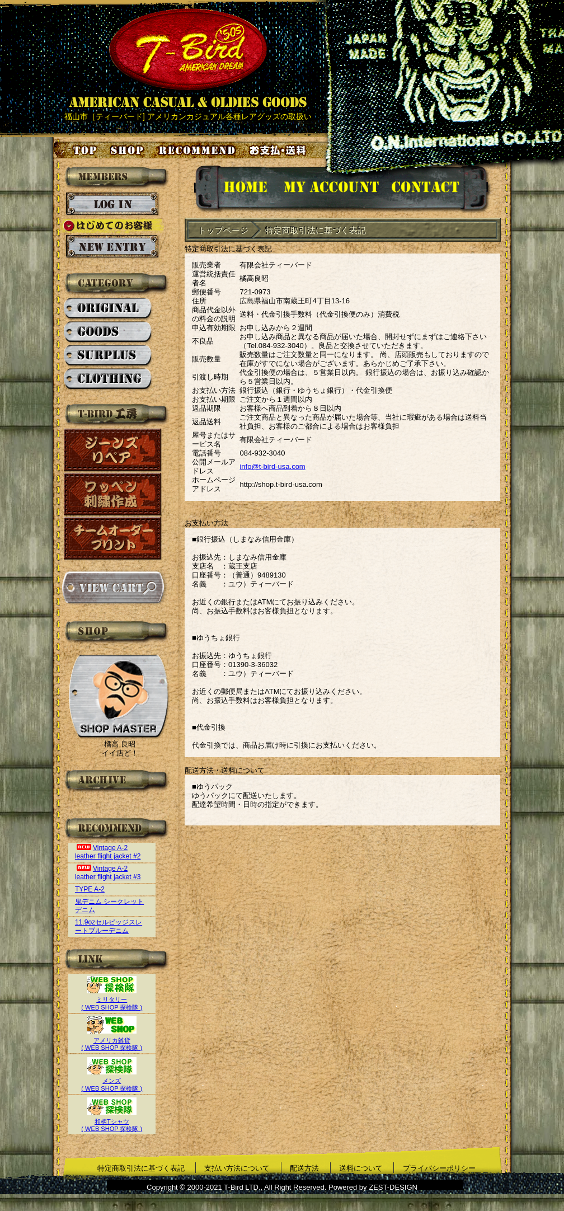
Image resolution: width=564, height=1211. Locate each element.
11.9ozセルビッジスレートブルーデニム (108, 926)
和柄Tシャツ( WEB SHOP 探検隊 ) (111, 1121)
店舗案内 (129, 150)
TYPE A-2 (90, 889)
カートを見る (112, 587)
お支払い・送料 (279, 150)
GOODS (108, 332)
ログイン (112, 204)
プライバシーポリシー (439, 1168)
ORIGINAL (108, 309)
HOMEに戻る (234, 189)
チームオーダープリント (113, 539)
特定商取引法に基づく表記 (141, 1168)
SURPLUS (108, 356)
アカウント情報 (330, 189)
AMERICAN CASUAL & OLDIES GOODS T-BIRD (188, 58)
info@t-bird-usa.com (272, 466)
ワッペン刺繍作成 (113, 494)
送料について (361, 1168)
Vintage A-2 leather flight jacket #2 (108, 852)
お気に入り (199, 150)
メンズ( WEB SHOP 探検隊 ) (111, 1081)
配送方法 (304, 1168)
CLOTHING (108, 379)
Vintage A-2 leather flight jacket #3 (108, 873)
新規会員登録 (112, 246)
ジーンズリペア (113, 450)
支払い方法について (237, 1168)
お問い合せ (439, 189)
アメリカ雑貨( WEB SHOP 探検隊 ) (111, 1040)
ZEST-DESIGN (393, 1187)
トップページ (76, 150)
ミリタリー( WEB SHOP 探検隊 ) (111, 1000)
